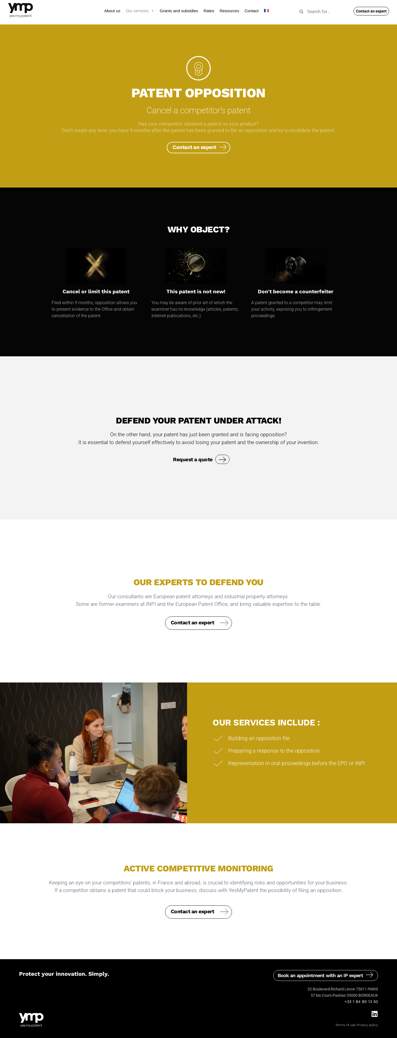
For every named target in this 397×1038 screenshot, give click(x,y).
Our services (140, 11)
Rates (209, 10)
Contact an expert (194, 146)
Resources (229, 10)
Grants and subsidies (179, 10)
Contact (251, 10)
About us (112, 10)
